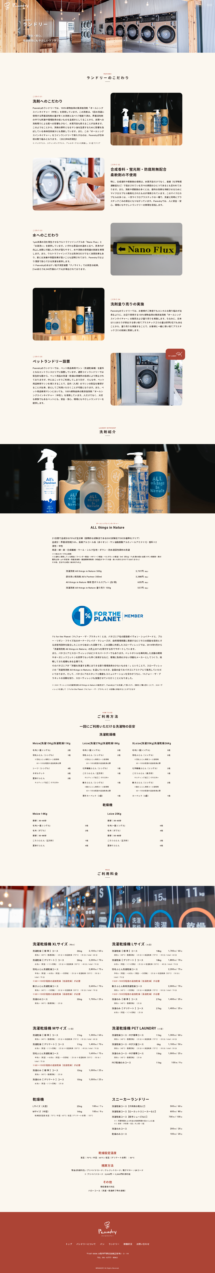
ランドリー (114, 1244)
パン (102, 1244)
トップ (69, 1244)
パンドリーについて (86, 1244)
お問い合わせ (142, 1244)
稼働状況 (128, 1244)
